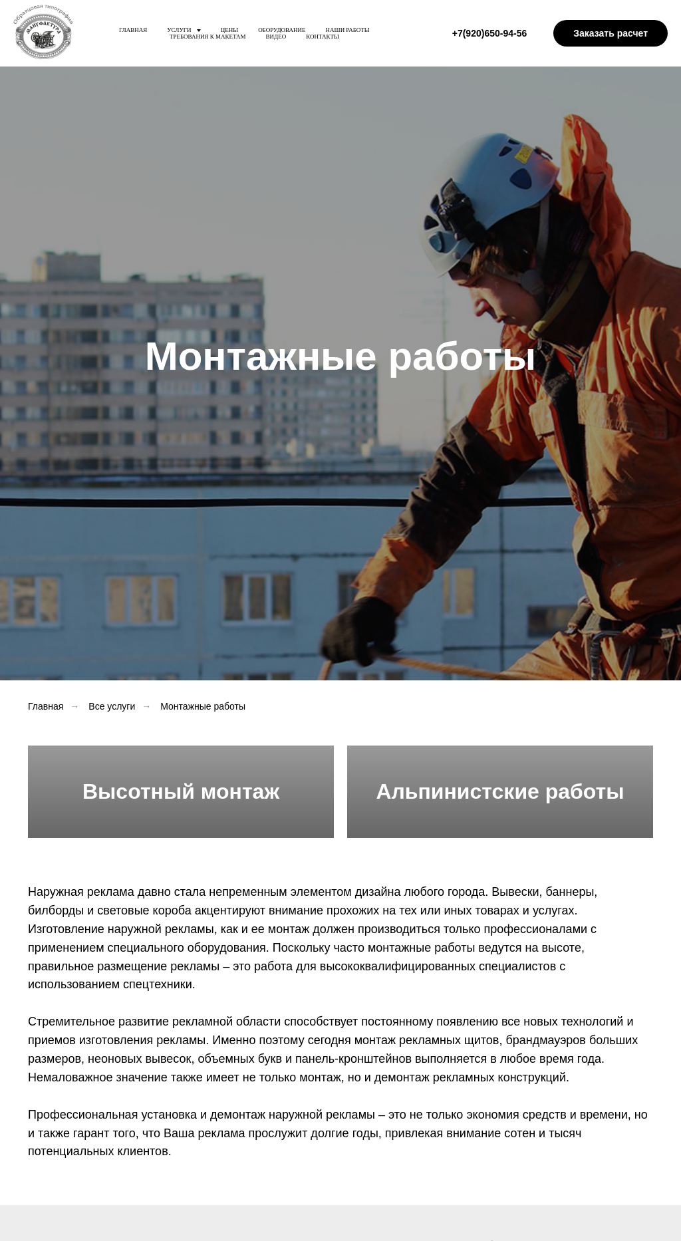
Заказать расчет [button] (610, 33)
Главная (133, 30)
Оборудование (281, 30)
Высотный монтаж (180, 791)
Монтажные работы (202, 706)
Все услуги (111, 706)
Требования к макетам (208, 36)
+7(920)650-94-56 (489, 33)
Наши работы (348, 30)
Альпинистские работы (500, 791)
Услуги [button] (180, 30)
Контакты (322, 36)
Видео (276, 36)
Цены (229, 30)
